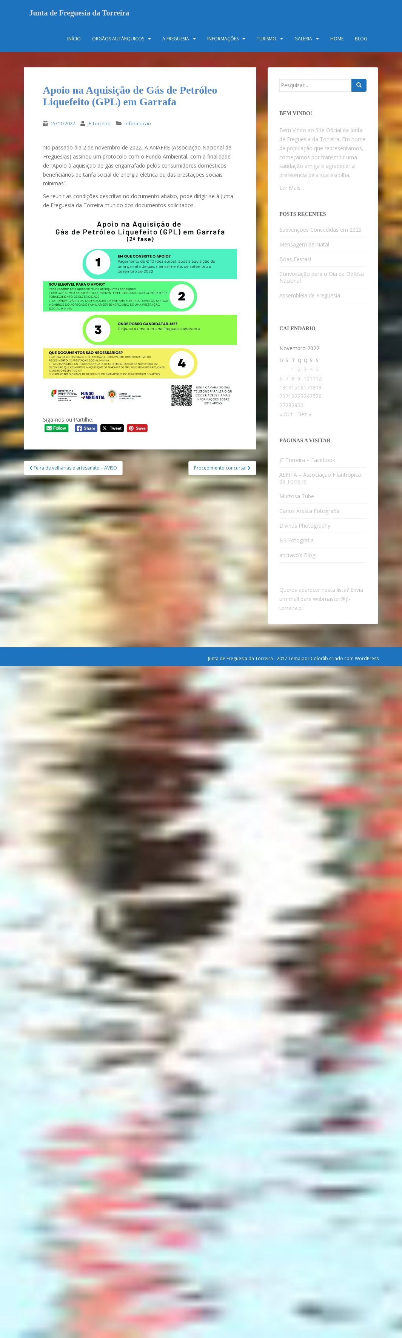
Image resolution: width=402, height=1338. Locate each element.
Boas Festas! (295, 259)
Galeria (303, 39)
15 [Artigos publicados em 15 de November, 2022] (294, 388)
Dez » (304, 415)
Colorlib (319, 659)
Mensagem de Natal (304, 245)
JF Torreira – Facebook (307, 461)
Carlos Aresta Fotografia (309, 512)
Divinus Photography (304, 526)
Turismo (266, 39)
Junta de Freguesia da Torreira (79, 13)
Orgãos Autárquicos (118, 39)
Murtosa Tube (296, 497)
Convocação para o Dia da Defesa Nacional (321, 278)
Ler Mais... (291, 188)
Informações (223, 39)
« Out (286, 415)
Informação (138, 124)
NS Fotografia (296, 541)
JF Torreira (99, 124)
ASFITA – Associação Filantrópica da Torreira (320, 479)
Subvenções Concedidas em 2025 (320, 230)
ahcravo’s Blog (297, 556)
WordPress (367, 659)
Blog (361, 39)
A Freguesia (175, 39)
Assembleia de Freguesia (309, 296)
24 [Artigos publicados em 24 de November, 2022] (306, 397)
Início (74, 39)
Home (336, 39)
